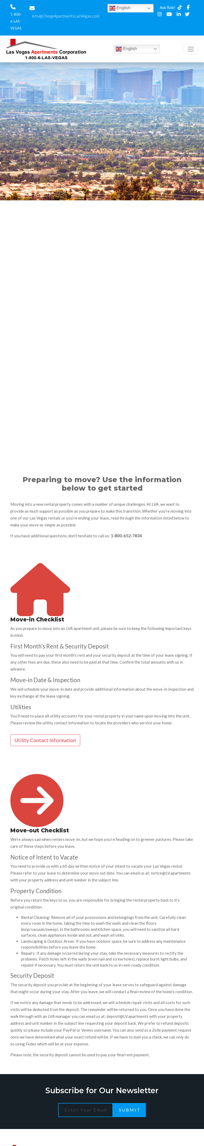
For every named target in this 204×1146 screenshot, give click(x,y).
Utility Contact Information (45, 740)
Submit (130, 1109)
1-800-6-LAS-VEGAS (16, 21)
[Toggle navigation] (191, 49)
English (120, 8)
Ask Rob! (167, 7)
